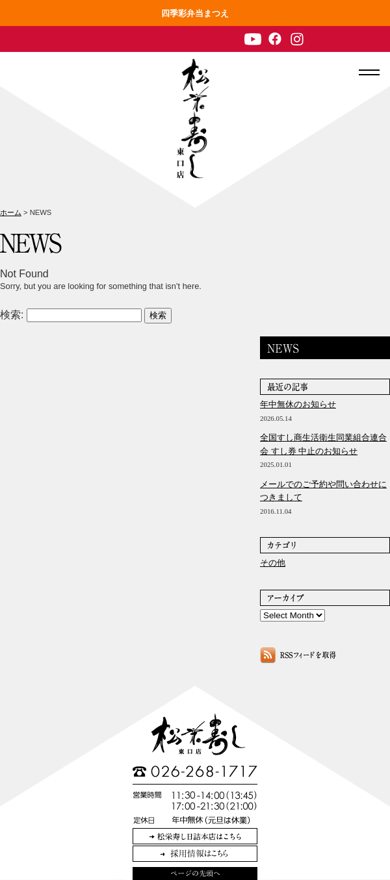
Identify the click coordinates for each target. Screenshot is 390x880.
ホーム (10, 212)
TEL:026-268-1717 (195, 771)
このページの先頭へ (195, 873)
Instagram (297, 38)
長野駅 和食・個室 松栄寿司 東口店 (193, 118)
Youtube (253, 38)
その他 (272, 563)
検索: (11, 314)
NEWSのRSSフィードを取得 (298, 655)
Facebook (275, 38)
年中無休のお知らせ (298, 404)
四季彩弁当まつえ (195, 13)
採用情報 (195, 854)
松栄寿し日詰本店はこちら (195, 836)
